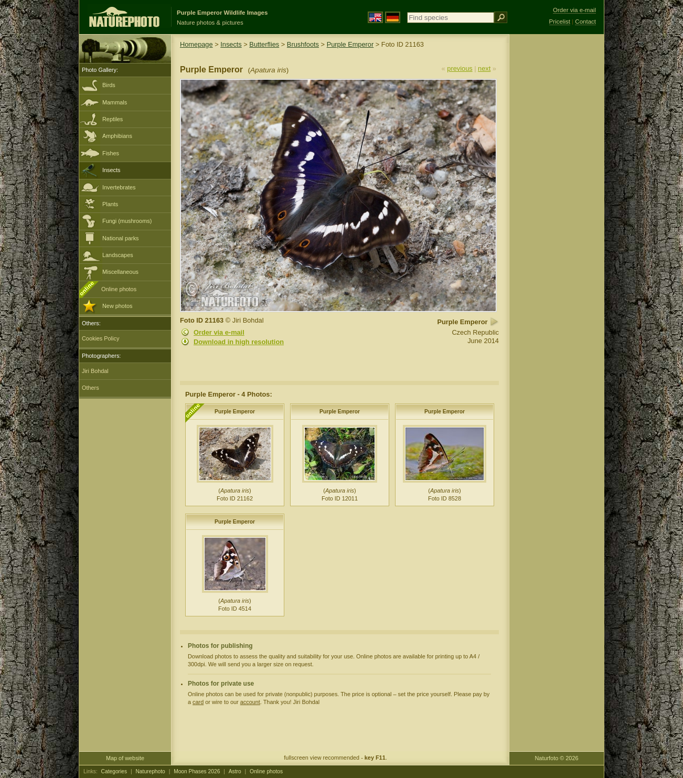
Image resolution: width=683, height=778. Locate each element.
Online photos (118, 289)
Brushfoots (303, 44)
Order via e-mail (219, 332)
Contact (585, 21)
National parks (120, 238)
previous (459, 68)
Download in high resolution (239, 342)
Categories (114, 771)
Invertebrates (118, 187)
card (198, 702)
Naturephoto (150, 771)
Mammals (114, 102)
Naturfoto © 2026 (557, 758)
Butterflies (264, 44)
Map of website (125, 758)
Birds (108, 85)
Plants (110, 204)
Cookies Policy (100, 338)
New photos (117, 306)
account (250, 702)
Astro (235, 771)
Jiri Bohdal (95, 371)
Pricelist (559, 21)
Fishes (110, 153)
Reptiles (112, 119)
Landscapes (117, 255)
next (484, 68)
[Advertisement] (557, 202)
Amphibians (117, 136)
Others (90, 388)
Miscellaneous (120, 272)
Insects (111, 170)
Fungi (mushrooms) (127, 221)
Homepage (196, 44)
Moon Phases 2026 (197, 771)
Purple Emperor (350, 44)
